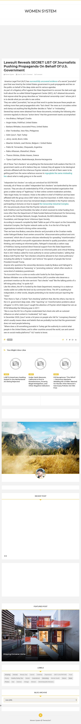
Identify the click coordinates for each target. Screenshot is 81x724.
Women (33, 682)
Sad (13, 682)
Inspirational (36, 678)
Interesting (45, 678)
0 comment (38, 74)
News (10, 339)
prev (4, 556)
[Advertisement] (40, 42)
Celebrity (39, 674)
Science (19, 682)
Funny (7, 678)
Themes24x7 (47, 720)
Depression (48, 674)
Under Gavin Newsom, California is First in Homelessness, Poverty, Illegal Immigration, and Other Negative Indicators (39, 381)
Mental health (55, 678)
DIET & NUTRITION (60, 674)
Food (70, 674)
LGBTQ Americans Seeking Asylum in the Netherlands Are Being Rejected (15, 379)
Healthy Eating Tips (17, 678)
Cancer (32, 674)
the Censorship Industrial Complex (54, 204)
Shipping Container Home (14, 654)
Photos (7, 682)
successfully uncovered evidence (43, 81)
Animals (15, 674)
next (6, 556)
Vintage (26, 682)
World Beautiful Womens (46, 682)
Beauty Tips (23, 674)
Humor (28, 678)
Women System (40, 11)
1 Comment (29, 74)
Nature (64, 678)
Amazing (7, 674)
